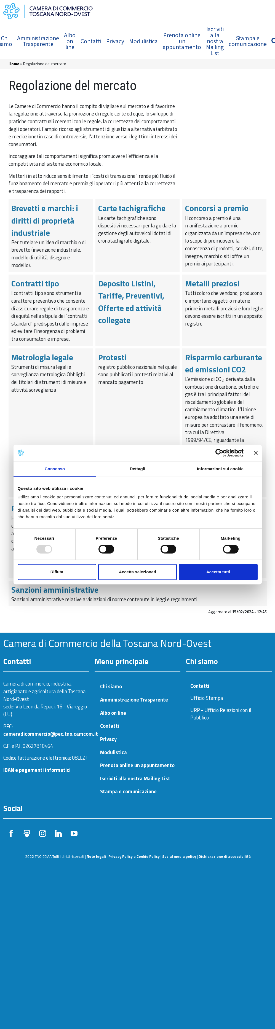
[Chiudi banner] (256, 453)
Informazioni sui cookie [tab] (220, 468)
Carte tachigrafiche (131, 208)
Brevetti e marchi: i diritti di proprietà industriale (44, 220)
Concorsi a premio (217, 208)
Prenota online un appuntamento (182, 41)
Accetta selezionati (137, 571)
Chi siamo (111, 686)
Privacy (115, 41)
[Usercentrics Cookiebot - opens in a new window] (219, 453)
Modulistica (143, 41)
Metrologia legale (42, 357)
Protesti (112, 357)
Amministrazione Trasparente (38, 41)
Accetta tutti (218, 571)
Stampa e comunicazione (248, 41)
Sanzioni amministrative (54, 590)
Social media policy (179, 856)
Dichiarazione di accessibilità (225, 856)
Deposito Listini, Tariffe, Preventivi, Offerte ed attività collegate (131, 301)
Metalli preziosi (212, 283)
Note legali (96, 856)
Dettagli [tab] (137, 468)
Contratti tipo (35, 283)
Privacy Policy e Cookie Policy (134, 856)
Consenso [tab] (55, 468)
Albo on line (70, 41)
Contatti (91, 41)
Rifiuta (56, 571)
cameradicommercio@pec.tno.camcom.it (50, 734)
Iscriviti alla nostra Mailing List (215, 41)
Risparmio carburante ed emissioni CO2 (223, 363)
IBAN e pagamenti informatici (37, 770)
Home (14, 64)
